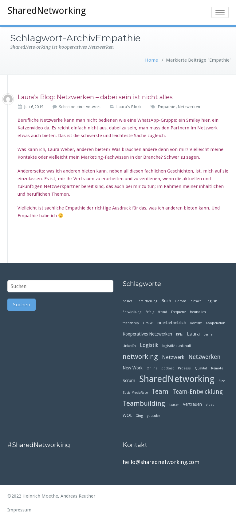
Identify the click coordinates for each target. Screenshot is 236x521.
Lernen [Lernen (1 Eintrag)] (209, 334)
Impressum (19, 510)
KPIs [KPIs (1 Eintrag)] (179, 334)
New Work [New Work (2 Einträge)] (133, 367)
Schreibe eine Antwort (80, 106)
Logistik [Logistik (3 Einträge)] (149, 345)
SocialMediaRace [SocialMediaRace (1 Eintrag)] (135, 393)
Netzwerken (189, 106)
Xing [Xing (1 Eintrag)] (139, 416)
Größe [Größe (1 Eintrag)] (148, 323)
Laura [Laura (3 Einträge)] (193, 334)
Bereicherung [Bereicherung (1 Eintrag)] (146, 301)
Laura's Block (129, 106)
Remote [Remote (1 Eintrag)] (217, 368)
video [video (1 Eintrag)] (210, 405)
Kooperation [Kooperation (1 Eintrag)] (215, 323)
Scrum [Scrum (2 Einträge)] (129, 380)
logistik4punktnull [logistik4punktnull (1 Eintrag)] (176, 346)
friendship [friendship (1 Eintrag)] (131, 323)
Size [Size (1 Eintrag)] (221, 381)
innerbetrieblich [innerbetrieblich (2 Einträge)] (171, 322)
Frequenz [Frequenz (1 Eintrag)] (178, 312)
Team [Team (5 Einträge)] (160, 391)
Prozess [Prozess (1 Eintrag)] (184, 368)
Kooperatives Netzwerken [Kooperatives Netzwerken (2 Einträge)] (147, 334)
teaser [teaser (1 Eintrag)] (174, 405)
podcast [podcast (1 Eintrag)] (167, 368)
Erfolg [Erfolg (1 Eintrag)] (149, 312)
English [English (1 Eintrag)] (211, 301)
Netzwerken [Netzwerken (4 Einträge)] (204, 356)
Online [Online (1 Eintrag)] (152, 368)
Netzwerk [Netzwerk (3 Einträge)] (173, 357)
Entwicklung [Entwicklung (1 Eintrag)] (132, 312)
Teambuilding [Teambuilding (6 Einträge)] (144, 403)
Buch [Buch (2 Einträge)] (166, 300)
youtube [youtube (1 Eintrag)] (153, 416)
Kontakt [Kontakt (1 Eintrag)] (196, 323)
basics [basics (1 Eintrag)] (127, 301)
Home (151, 60)
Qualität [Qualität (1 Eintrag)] (201, 368)
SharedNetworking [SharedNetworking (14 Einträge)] (176, 379)
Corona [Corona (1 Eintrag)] (181, 301)
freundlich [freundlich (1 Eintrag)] (198, 312)
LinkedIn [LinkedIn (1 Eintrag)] (129, 346)
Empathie (166, 106)
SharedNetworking (46, 10)
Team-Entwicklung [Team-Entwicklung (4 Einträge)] (197, 391)
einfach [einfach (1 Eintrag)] (196, 301)
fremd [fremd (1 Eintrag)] (162, 312)
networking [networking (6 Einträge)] (140, 356)
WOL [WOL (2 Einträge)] (127, 415)
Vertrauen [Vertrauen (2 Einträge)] (192, 404)
